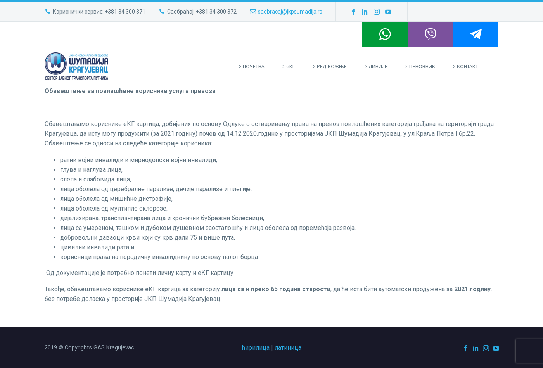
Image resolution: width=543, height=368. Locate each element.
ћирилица (256, 347)
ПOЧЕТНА (254, 66)
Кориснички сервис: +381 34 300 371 (99, 12)
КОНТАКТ (467, 66)
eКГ (290, 66)
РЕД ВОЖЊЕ (332, 66)
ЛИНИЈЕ (377, 66)
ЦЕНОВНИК (422, 66)
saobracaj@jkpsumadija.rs (290, 12)
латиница (288, 347)
